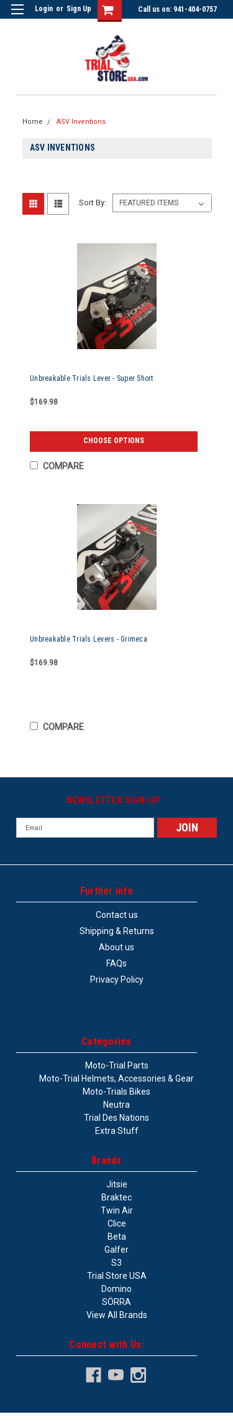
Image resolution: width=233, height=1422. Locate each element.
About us (116, 947)
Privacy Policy (117, 980)
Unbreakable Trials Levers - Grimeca (88, 639)
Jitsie (116, 1184)
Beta (116, 1237)
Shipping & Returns (117, 931)
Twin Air (117, 1210)
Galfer (116, 1250)
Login (44, 8)
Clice (116, 1223)
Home (32, 122)
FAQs (116, 963)
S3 (116, 1263)
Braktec (116, 1197)
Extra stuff (117, 1131)
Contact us (117, 915)
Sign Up (78, 8)
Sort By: (92, 202)
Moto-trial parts (116, 1065)
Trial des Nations (116, 1118)
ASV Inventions (81, 122)
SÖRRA (116, 1302)
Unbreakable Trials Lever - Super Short (91, 378)
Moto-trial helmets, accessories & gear (116, 1078)
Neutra (116, 1105)
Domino (116, 1289)
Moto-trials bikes (116, 1092)
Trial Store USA (117, 1276)
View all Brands (116, 1315)
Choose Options (113, 440)
